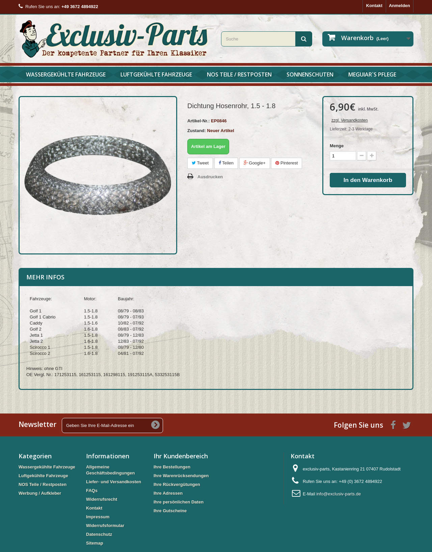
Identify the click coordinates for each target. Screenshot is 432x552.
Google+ (255, 162)
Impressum (97, 516)
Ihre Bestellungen (172, 466)
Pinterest (286, 162)
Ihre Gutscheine (170, 510)
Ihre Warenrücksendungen (181, 475)
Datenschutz (99, 534)
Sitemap (94, 543)
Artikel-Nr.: (198, 120)
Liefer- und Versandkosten (113, 481)
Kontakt (374, 5)
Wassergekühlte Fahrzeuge (66, 74)
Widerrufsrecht (101, 499)
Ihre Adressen (168, 493)
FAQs (92, 490)
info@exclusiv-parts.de (338, 493)
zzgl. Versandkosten (349, 120)
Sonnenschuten (310, 74)
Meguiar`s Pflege (372, 74)
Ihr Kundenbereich (181, 456)
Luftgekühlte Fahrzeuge (156, 74)
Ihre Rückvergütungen (177, 484)
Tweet (200, 162)
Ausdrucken (210, 176)
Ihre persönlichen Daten (179, 501)
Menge (337, 145)
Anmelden (399, 5)
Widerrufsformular (105, 525)
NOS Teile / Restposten (239, 74)
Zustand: (196, 130)
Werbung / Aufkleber (40, 493)
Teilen (226, 162)
